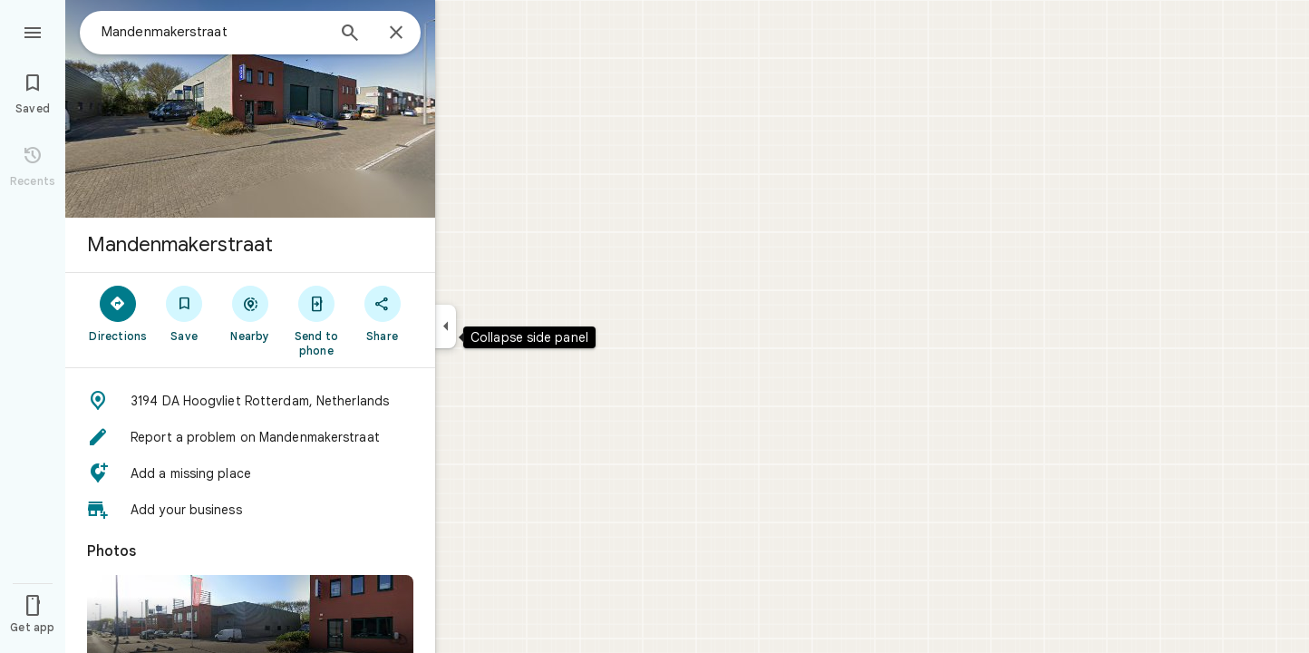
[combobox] (213, 32)
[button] (250, 401)
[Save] (184, 313)
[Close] (396, 33)
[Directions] (118, 313)
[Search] (350, 34)
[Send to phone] (316, 320)
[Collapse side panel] (445, 326)
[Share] (382, 313)
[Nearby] (251, 313)
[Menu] (32, 31)
